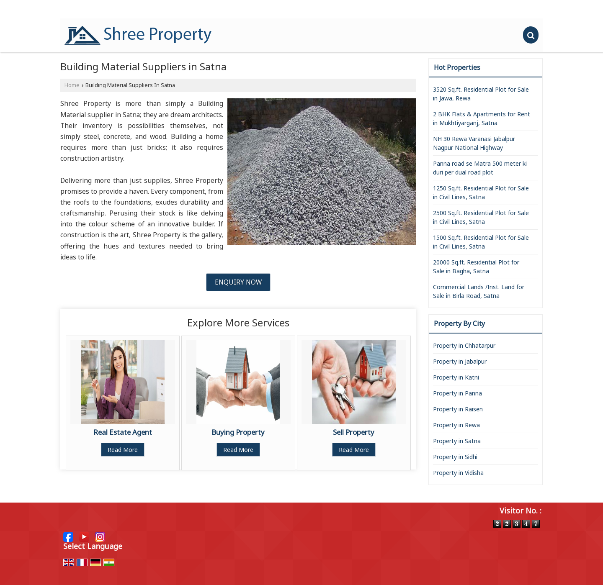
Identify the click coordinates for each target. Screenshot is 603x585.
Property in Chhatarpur (464, 345)
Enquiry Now (238, 282)
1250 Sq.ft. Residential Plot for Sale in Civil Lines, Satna (481, 192)
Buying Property (238, 432)
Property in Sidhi (455, 457)
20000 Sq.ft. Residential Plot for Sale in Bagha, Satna (476, 266)
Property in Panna (457, 393)
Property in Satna (457, 441)
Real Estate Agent (122, 432)
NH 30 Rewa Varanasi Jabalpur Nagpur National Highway (474, 143)
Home (72, 85)
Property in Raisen (458, 409)
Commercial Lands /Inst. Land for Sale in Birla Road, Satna (478, 291)
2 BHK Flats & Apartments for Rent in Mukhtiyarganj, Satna (481, 118)
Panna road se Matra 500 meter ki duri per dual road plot (480, 167)
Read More (123, 450)
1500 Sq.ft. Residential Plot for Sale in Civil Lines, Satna (481, 241)
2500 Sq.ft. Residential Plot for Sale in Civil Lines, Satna (481, 217)
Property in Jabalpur (460, 361)
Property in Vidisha (458, 473)
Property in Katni (456, 377)
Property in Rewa (456, 425)
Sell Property (353, 432)
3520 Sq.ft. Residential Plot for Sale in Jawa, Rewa (481, 93)
